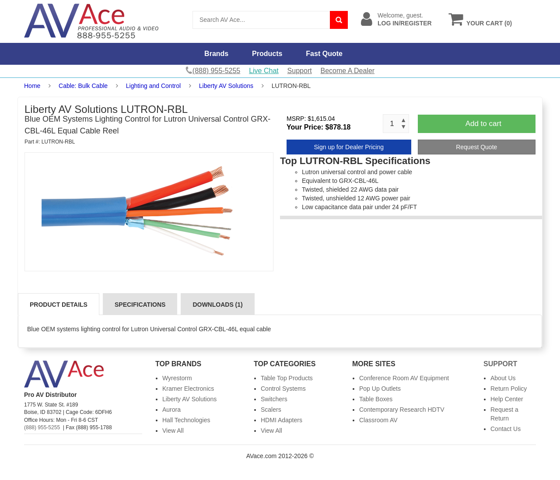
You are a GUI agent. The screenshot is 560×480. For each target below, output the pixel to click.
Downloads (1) (217, 304)
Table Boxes (375, 399)
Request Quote (476, 147)
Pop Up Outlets (380, 388)
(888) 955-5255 (42, 427)
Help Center (506, 399)
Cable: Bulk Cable (83, 85)
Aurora (171, 409)
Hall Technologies (186, 420)
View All (173, 430)
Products (267, 53)
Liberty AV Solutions (226, 85)
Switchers (274, 399)
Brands (216, 53)
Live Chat (264, 70)
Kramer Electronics (188, 388)
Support (299, 70)
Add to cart (483, 123)
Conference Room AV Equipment (404, 378)
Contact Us (505, 428)
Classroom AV (378, 420)
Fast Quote (324, 53)
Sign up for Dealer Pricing (349, 147)
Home (32, 85)
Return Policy (508, 388)
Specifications (140, 304)
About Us (503, 378)
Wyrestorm (177, 378)
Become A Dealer (348, 70)
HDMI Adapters (281, 420)
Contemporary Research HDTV (401, 409)
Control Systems (283, 388)
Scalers (271, 409)
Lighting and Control (153, 85)
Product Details (59, 304)
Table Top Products (287, 378)
